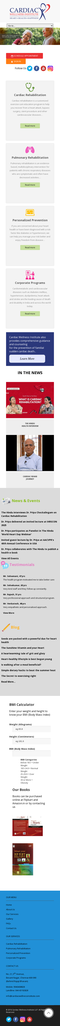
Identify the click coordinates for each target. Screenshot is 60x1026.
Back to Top (48, 1013)
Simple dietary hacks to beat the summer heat (28, 670)
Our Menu (11, 897)
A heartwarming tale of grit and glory (23, 653)
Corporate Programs (16, 957)
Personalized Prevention (18, 953)
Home (9, 904)
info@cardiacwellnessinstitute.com (23, 996)
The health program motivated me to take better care (28, 578)
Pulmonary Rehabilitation (18, 948)
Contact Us (11, 928)
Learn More (27, 358)
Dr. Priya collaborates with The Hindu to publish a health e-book (29, 551)
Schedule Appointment (24, 55)
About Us (10, 909)
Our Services (12, 914)
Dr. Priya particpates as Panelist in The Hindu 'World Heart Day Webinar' (27, 532)
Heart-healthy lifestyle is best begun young (26, 659)
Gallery (9, 918)
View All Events (10, 558)
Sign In (16, 61)
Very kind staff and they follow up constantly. (25, 587)
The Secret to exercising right (18, 675)
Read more (30, 125)
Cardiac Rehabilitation (16, 943)
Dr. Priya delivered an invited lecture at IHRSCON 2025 (29, 523)
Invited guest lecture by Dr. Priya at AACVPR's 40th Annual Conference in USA (27, 541)
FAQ (8, 923)
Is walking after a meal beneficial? (21, 664)
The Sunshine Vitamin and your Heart (22, 647)
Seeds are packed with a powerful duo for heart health (29, 640)
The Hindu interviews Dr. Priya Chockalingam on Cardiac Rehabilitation (28, 514)
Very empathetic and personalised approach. (25, 605)
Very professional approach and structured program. (29, 596)
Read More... (8, 681)
